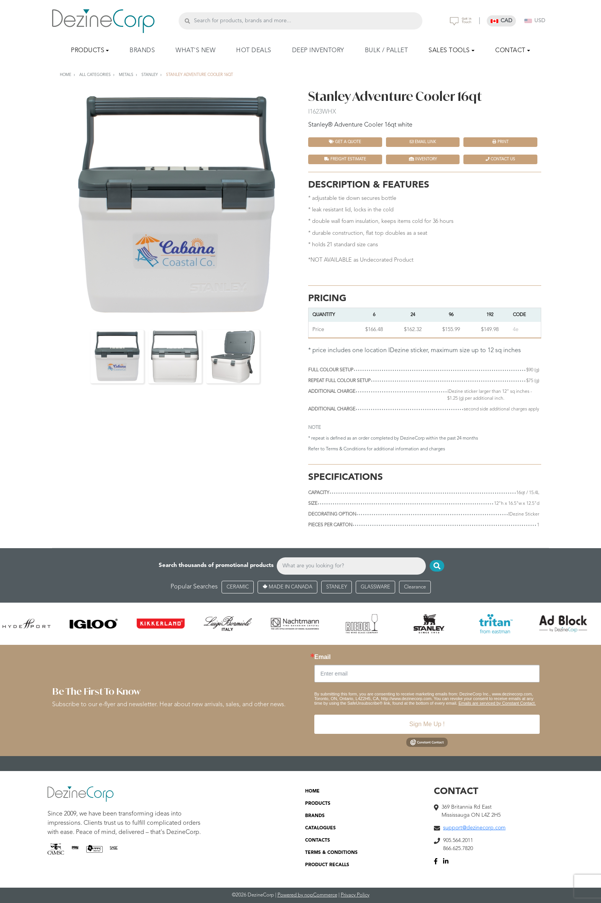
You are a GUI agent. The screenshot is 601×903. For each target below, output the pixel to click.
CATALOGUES (320, 828)
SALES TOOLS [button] (449, 51)
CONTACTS (317, 840)
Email (322, 657)
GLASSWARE (375, 587)
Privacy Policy (355, 895)
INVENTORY (423, 159)
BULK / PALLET (386, 51)
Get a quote (345, 142)
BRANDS (142, 51)
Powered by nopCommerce (307, 895)
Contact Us (500, 159)
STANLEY (336, 587)
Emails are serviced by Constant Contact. (497, 703)
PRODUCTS (317, 803)
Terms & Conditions (346, 449)
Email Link (423, 142)
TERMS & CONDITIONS (331, 852)
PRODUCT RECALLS (327, 865)
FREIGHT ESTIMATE (345, 159)
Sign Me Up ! (427, 724)
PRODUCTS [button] (87, 51)
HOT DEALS (253, 51)
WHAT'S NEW (195, 51)
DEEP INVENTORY (318, 51)
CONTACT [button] (510, 51)
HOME (312, 791)
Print (501, 142)
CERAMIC (238, 587)
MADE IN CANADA (287, 587)
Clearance (415, 587)
